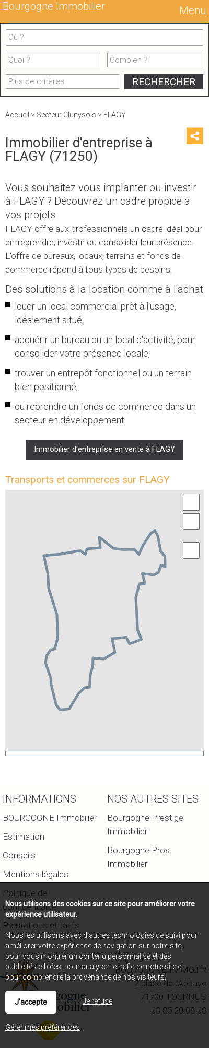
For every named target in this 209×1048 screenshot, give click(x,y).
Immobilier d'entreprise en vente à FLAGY (104, 449)
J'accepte (31, 1002)
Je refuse (97, 1001)
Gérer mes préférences (42, 1027)
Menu (191, 10)
